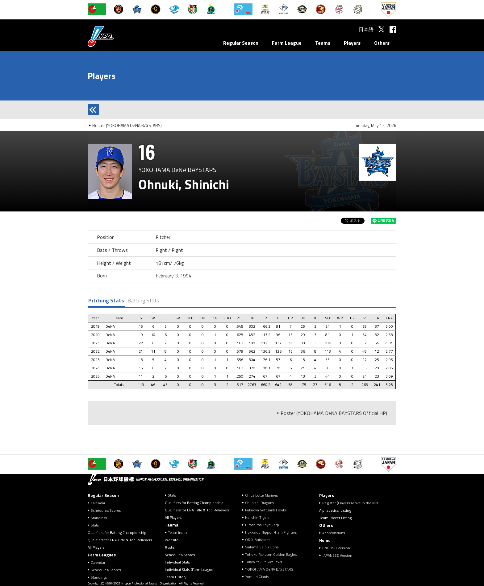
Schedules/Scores (106, 510)
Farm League (287, 43)
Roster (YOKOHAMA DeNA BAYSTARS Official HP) (334, 413)
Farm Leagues (102, 554)
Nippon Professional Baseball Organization (116, 36)
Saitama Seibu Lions (261, 547)
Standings (99, 518)
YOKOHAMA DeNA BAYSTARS (269, 569)
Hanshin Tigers (257, 517)
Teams (322, 43)
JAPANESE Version (337, 555)
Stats (95, 525)
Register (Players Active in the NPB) (353, 503)
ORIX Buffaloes (257, 540)
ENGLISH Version (336, 548)
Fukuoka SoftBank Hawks (265, 510)
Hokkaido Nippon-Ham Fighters (271, 532)
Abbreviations (333, 533)
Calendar (98, 503)
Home (325, 540)
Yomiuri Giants (257, 577)
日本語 (366, 29)
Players (352, 43)
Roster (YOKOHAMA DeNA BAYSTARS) (127, 125)
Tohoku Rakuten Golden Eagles (271, 554)
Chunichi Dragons (259, 503)
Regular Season (240, 43)
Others (382, 43)
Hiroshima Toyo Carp (262, 525)
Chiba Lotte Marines (261, 495)
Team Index (177, 532)
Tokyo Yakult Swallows (263, 562)
